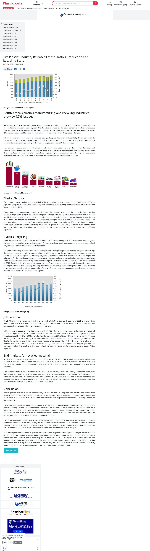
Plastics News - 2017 (10, 48)
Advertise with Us (107, 510)
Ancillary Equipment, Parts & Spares (70, 531)
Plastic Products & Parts (65, 515)
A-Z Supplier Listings (109, 523)
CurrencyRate (124, 111)
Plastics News (16, 510)
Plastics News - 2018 (10, 45)
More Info (75, 482)
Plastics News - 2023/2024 (11, 30)
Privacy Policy (8, 542)
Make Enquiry (135, 202)
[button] (38, 4)
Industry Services (62, 540)
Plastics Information (19, 519)
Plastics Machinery (63, 527)
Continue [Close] (18, 542)
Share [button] (33, 37)
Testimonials (105, 515)
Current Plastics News (10, 27)
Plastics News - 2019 (10, 42)
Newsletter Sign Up (18, 515)
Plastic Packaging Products (66, 519)
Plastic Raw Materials (64, 523)
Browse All (105, 519)
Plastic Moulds (61, 535)
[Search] (73, 3)
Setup (104, 546)
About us (84, 546)
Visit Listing (36, 427)
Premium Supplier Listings (111, 527)
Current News (8, 8)
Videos (13, 523)
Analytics (94, 546)
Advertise (113, 546)
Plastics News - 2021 (10, 36)
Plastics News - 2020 (10, 39)
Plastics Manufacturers (65, 510)
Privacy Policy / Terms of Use (67, 546)
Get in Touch (134, 349)
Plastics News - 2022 (10, 33)
